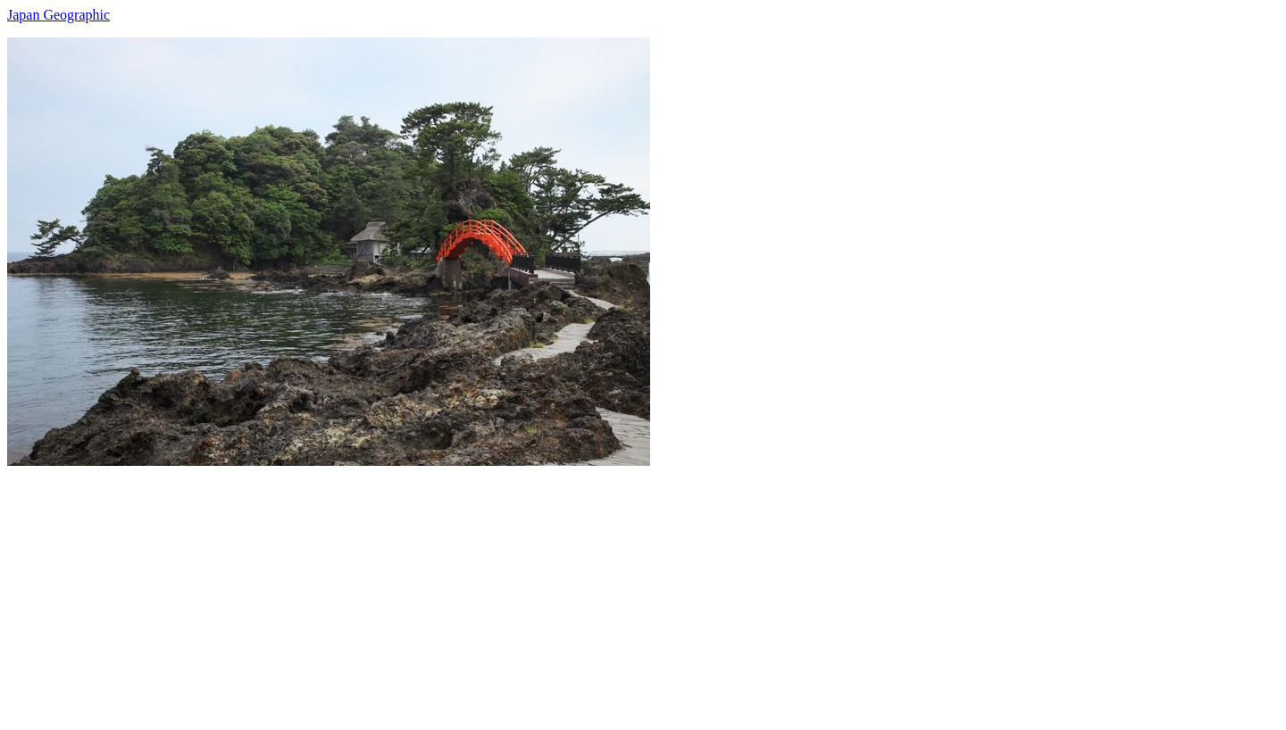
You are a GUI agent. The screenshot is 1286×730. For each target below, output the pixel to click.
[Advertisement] (543, 591)
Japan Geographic (58, 14)
